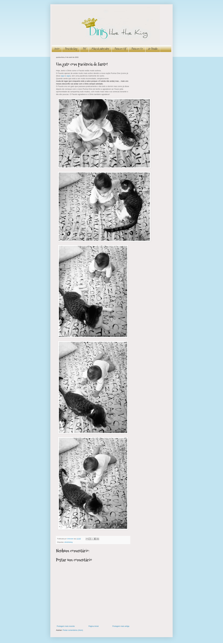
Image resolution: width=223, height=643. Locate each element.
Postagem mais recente (66, 626)
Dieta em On (137, 48)
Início (56, 48)
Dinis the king (71, 48)
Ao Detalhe (152, 48)
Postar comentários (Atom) (73, 630)
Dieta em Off (120, 48)
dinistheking (68, 542)
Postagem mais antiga (120, 626)
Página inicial (93, 626)
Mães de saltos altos (100, 48)
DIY (84, 48)
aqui (62, 76)
